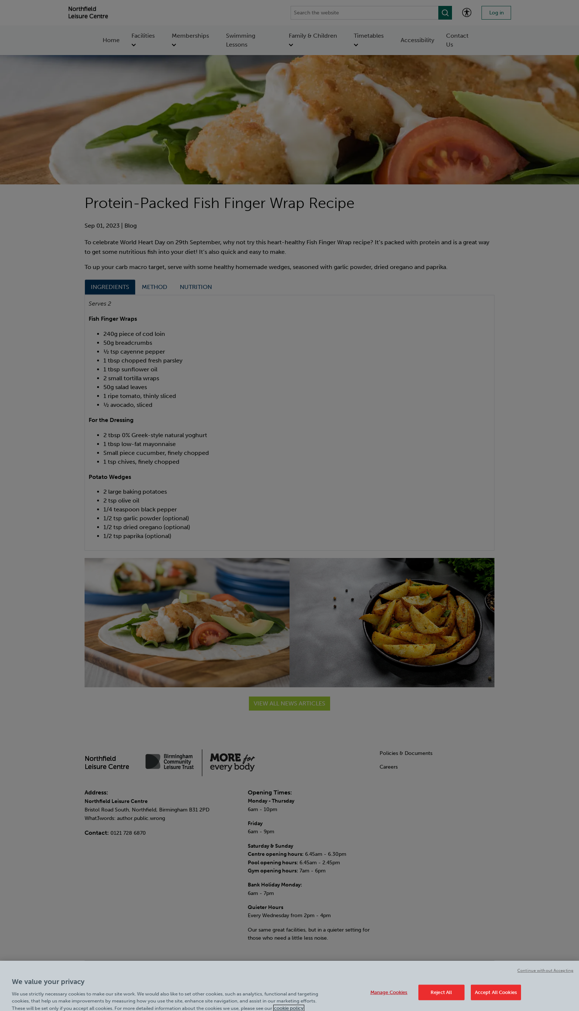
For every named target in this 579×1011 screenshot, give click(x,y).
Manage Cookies (389, 999)
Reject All (441, 999)
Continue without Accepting (545, 977)
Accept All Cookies (496, 999)
